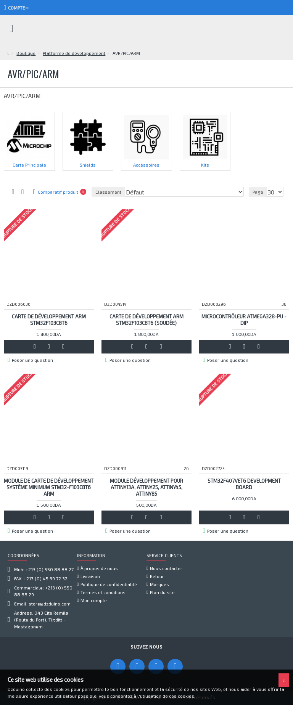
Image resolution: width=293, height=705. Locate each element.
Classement (108, 191)
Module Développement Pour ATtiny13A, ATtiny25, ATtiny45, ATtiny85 (146, 487)
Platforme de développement (74, 53)
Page (258, 191)
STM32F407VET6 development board (244, 484)
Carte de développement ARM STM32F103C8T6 (49, 319)
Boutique (25, 53)
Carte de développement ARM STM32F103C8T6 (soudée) (146, 319)
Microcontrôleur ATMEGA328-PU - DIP (244, 319)
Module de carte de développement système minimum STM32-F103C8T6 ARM (48, 487)
